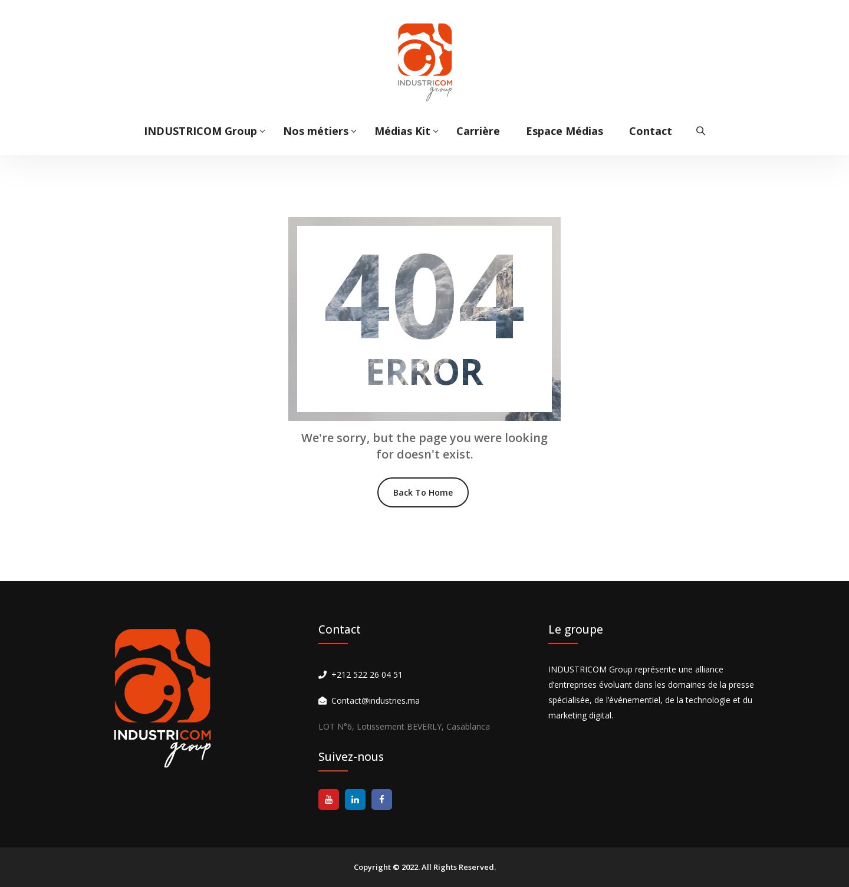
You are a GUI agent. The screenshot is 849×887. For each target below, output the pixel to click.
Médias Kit (402, 131)
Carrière (478, 131)
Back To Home (423, 492)
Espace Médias (564, 131)
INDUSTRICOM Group (200, 131)
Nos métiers (315, 131)
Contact (650, 131)
